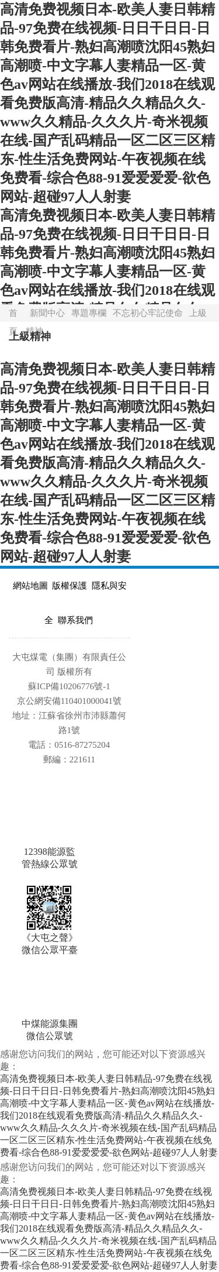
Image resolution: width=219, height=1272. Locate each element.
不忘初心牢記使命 (149, 313)
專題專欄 (90, 313)
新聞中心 (48, 313)
